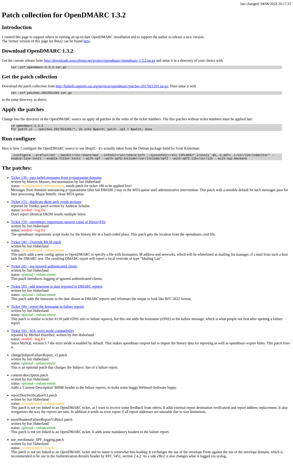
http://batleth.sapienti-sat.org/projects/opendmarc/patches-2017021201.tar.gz (112, 87)
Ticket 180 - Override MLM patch (36, 246)
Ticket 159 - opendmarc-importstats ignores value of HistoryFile (58, 226)
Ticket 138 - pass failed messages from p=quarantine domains (56, 182)
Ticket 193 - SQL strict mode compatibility (42, 335)
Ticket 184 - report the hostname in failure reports (47, 311)
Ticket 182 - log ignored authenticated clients (44, 270)
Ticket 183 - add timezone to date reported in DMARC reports (56, 290)
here (87, 41)
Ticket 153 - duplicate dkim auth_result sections (46, 206)
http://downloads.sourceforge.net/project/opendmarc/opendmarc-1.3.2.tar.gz (99, 60)
